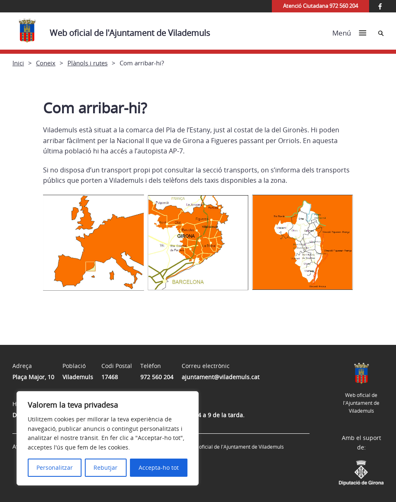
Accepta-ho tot (159, 467)
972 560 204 (156, 377)
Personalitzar (54, 467)
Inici (18, 63)
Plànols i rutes (87, 63)
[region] (108, 438)
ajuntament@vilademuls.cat (220, 377)
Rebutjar (106, 467)
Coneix (45, 63)
